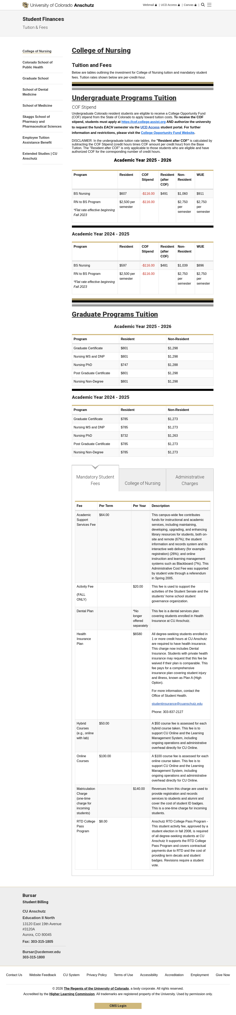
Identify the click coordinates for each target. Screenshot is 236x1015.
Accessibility (149, 975)
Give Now (223, 975)
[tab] (95, 478)
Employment (200, 975)
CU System (71, 975)
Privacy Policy (97, 975)
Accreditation (174, 975)
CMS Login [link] (117, 1006)
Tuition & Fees (35, 27)
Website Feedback (42, 975)
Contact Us (14, 975)
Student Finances (43, 19)
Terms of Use (123, 975)
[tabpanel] (143, 684)
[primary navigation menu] (209, 5)
